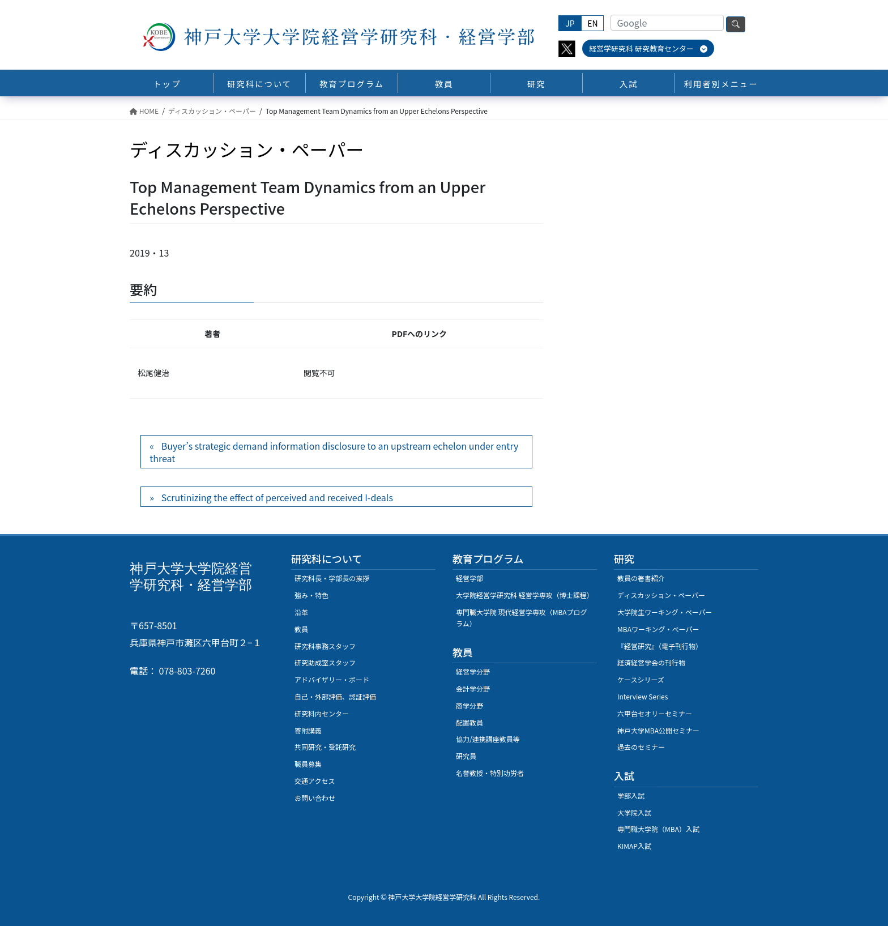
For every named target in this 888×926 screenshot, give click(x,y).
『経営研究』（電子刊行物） (659, 646)
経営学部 (469, 578)
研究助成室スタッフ (325, 662)
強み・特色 (311, 595)
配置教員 (469, 722)
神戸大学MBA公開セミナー (658, 730)
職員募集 (308, 764)
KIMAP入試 (634, 846)
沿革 (301, 612)
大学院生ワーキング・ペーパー (664, 612)
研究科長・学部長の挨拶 (331, 578)
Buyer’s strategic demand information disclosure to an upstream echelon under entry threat (334, 452)
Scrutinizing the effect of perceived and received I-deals (277, 497)
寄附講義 (308, 730)
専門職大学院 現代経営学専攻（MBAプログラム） (521, 617)
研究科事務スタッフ (325, 646)
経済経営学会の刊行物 (651, 662)
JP (569, 23)
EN (592, 23)
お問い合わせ (314, 798)
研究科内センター (321, 713)
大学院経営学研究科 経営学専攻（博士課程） (525, 595)
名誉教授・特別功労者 (490, 773)
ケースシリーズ (640, 679)
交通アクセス (314, 781)
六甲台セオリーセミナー (654, 713)
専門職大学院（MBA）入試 (658, 829)
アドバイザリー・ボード (331, 679)
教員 (301, 629)
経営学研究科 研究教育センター (648, 48)
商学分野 (469, 705)
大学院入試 (634, 812)
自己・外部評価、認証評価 (335, 696)
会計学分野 (473, 688)
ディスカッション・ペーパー (661, 595)
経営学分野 (473, 671)
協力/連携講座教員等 (488, 739)
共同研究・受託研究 (325, 747)
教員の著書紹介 (641, 578)
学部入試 (630, 795)
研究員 (466, 756)
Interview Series (642, 696)
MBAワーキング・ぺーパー (658, 629)
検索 (735, 24)
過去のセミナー (641, 747)
